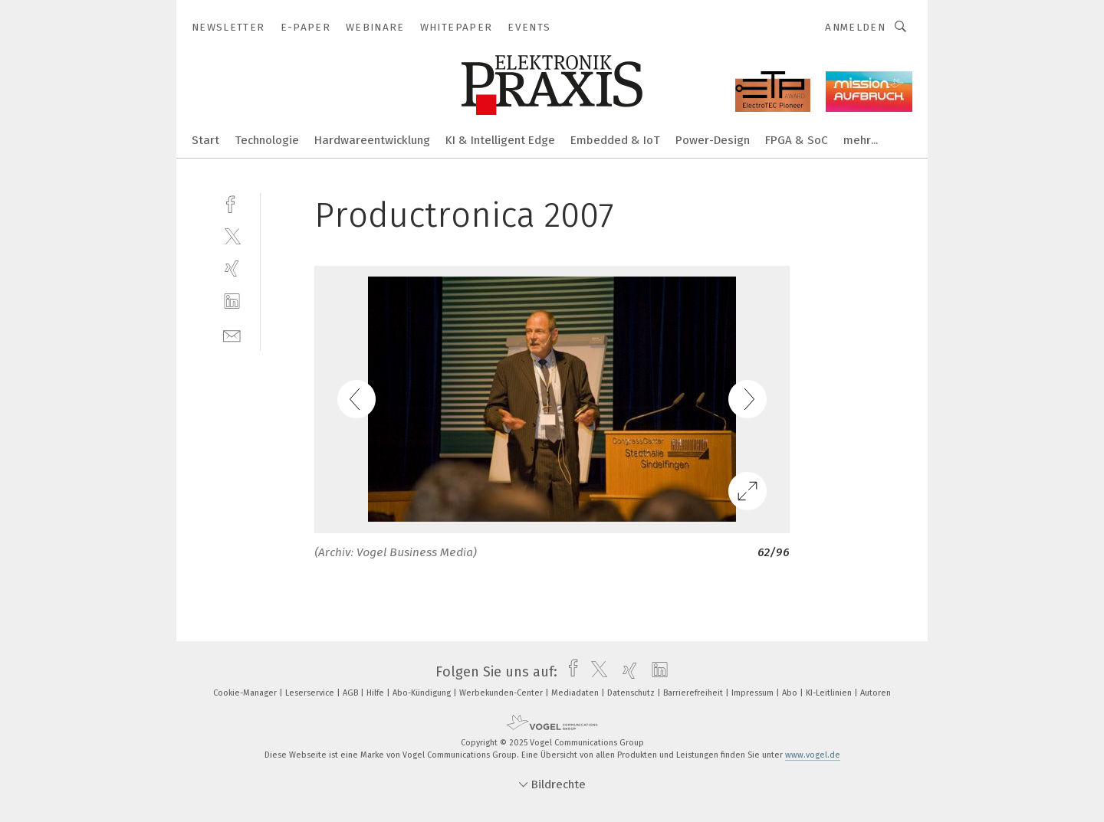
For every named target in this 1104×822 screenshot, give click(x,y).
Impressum (753, 693)
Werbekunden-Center (502, 693)
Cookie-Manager (246, 693)
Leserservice (311, 693)
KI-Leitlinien (830, 693)
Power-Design (712, 140)
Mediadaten (576, 693)
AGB (351, 693)
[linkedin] (232, 301)
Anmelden (855, 27)
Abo (791, 693)
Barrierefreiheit (694, 693)
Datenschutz (632, 693)
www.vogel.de (812, 755)
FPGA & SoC (796, 140)
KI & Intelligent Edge (500, 140)
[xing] (232, 268)
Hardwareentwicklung (372, 140)
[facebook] (232, 202)
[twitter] (232, 235)
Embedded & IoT (615, 140)
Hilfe (376, 693)
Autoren (875, 693)
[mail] (232, 334)
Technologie (267, 140)
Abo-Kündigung (423, 693)
